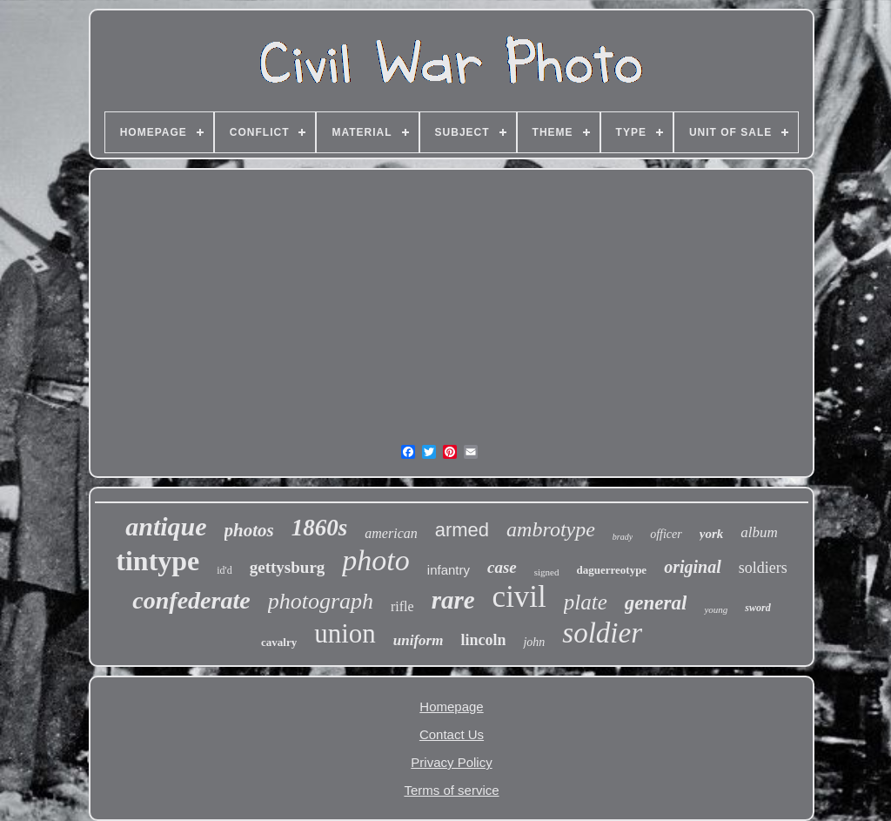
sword (757, 608)
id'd (224, 570)
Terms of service (451, 790)
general (656, 603)
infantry (448, 569)
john (534, 642)
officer (666, 534)
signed (546, 572)
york (712, 534)
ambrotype (550, 529)
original (692, 566)
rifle (402, 606)
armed (462, 530)
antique (165, 526)
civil (519, 597)
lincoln (483, 640)
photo (375, 560)
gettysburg (287, 567)
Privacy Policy (451, 762)
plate (585, 602)
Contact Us (451, 734)
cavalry (279, 642)
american (391, 533)
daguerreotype (612, 569)
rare (453, 600)
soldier (602, 633)
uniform (418, 640)
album (759, 532)
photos (249, 530)
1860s (319, 528)
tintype (157, 560)
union (345, 633)
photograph (320, 601)
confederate (191, 600)
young (715, 609)
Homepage (451, 706)
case (502, 567)
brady (623, 537)
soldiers (763, 567)
